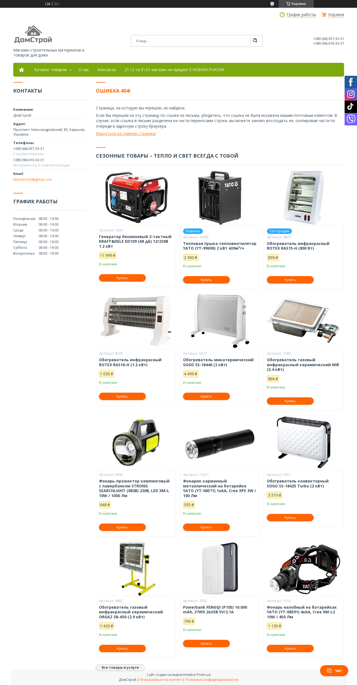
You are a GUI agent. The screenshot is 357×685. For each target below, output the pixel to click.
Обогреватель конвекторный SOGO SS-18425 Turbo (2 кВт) (298, 483)
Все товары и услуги (120, 667)
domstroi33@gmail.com (32, 179)
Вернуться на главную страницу (126, 133)
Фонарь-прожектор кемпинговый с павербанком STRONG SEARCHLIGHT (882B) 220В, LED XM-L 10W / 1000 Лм (134, 488)
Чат (334, 670)
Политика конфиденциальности (212, 679)
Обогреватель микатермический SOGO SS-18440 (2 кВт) (218, 362)
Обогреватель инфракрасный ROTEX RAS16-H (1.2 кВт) (130, 362)
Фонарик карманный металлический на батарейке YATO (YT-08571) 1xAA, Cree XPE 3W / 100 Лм (219, 488)
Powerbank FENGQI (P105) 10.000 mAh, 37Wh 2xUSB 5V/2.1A (215, 609)
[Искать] (255, 41)
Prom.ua (204, 674)
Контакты (107, 69)
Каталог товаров (50, 69)
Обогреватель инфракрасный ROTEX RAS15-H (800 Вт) (298, 246)
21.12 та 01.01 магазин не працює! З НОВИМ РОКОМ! (174, 69)
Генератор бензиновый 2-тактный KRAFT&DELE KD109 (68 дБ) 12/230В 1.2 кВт (135, 241)
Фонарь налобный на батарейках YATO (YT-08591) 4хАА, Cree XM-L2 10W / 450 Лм (302, 612)
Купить (122, 278)
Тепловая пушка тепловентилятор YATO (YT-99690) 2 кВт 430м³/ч (219, 246)
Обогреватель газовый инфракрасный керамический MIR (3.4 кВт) (303, 364)
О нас (84, 69)
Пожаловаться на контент (161, 679)
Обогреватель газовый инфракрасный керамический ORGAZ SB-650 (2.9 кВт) (131, 612)
